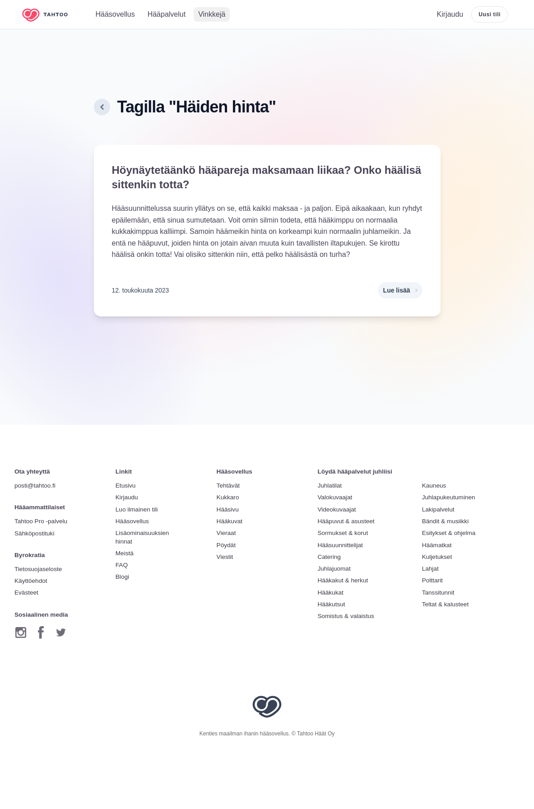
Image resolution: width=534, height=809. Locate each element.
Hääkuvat (229, 521)
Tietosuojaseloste (38, 569)
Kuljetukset (437, 556)
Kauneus (434, 485)
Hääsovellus (132, 521)
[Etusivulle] (51, 15)
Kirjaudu (127, 497)
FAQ (122, 565)
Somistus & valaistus (345, 616)
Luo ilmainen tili (137, 509)
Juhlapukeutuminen (448, 497)
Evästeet (26, 592)
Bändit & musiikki (445, 521)
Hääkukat (330, 592)
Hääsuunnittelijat (340, 545)
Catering (328, 556)
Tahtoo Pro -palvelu (40, 521)
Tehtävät (228, 485)
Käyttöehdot (30, 580)
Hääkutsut (331, 604)
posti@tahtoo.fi (35, 485)
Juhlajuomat (333, 568)
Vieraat (226, 533)
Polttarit (432, 580)
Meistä (125, 553)
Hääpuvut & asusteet (345, 521)
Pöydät (226, 545)
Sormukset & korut (342, 533)
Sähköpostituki (34, 533)
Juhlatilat (329, 485)
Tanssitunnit (438, 592)
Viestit (225, 556)
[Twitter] (61, 632)
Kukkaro (228, 497)
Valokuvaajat (334, 497)
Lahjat (430, 568)
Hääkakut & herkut (342, 580)
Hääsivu (228, 509)
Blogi (122, 576)
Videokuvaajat (336, 509)
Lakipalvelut (438, 509)
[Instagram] (20, 632)
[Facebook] (41, 632)
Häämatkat (437, 545)
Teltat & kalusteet (445, 604)
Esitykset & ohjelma (449, 533)
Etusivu (126, 485)
